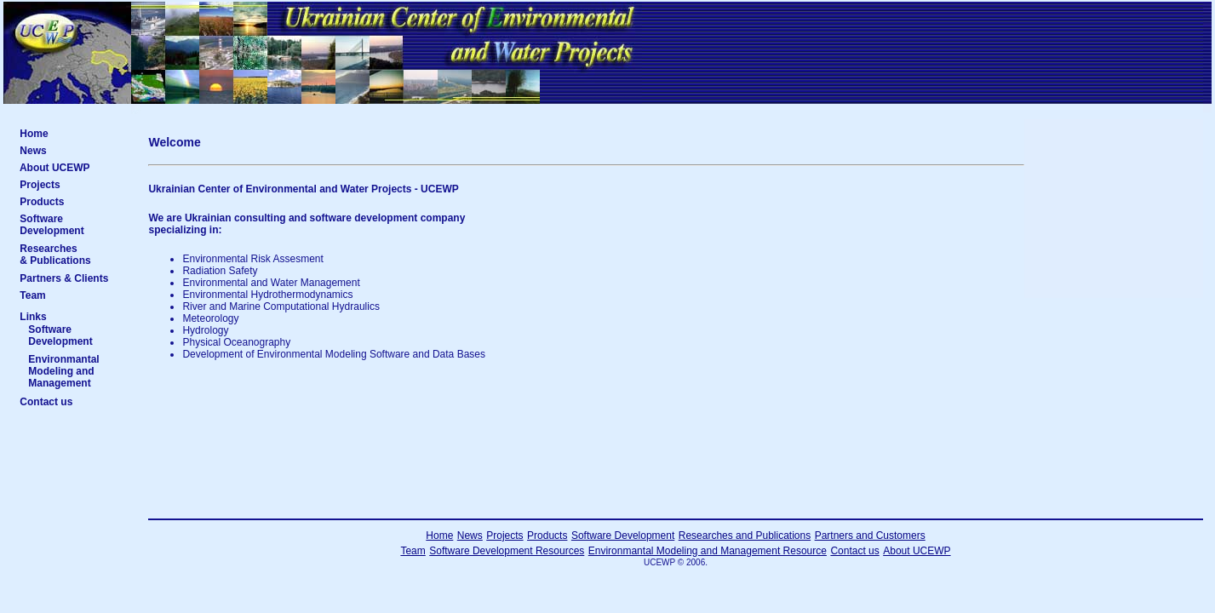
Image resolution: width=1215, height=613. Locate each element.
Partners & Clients (70, 278)
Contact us (72, 402)
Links (33, 317)
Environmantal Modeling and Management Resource (707, 551)
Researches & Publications (71, 254)
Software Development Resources (506, 551)
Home (72, 134)
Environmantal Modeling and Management (74, 371)
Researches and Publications (745, 535)
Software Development (70, 225)
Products (72, 202)
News (71, 151)
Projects (71, 185)
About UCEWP (72, 168)
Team (72, 295)
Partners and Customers (870, 535)
